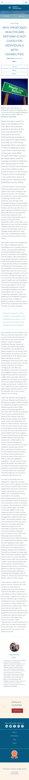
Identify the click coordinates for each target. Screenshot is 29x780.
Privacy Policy (14, 772)
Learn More (17, 710)
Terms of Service (14, 774)
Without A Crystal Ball (9, 117)
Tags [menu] (14, 70)
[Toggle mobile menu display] (26, 2)
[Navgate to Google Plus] (18, 726)
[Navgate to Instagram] (22, 726)
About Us (14, 732)
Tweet (22, 16)
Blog (14, 739)
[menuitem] (14, 66)
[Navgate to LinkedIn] (6, 726)
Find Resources (14, 736)
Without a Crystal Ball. (11, 686)
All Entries (14, 66)
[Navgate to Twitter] (10, 726)
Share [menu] (14, 73)
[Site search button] (2, 2)
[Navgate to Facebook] (14, 726)
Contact (14, 743)
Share (7, 16)
